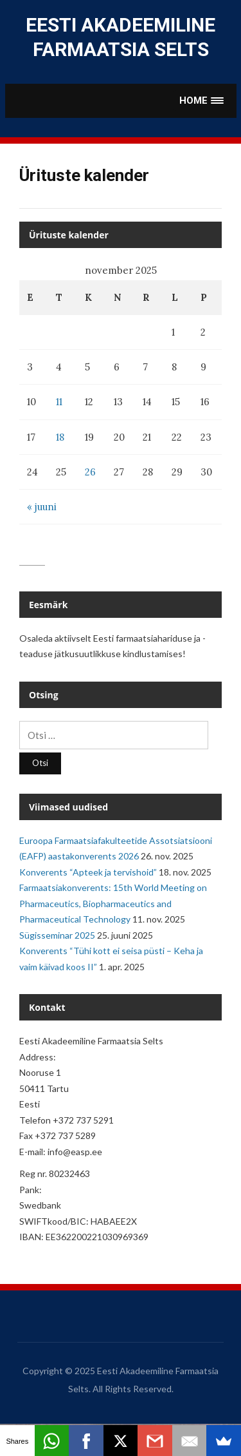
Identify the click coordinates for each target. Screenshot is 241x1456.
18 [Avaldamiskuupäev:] (60, 437)
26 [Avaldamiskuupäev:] (90, 472)
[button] (202, 100)
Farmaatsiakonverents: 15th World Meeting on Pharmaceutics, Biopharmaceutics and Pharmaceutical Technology (113, 903)
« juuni (42, 507)
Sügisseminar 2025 (57, 935)
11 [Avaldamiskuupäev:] (59, 402)
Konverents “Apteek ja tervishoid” (88, 872)
